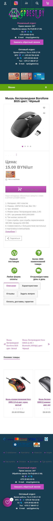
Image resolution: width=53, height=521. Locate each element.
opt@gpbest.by (32, 64)
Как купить (10, 461)
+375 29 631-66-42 (31, 58)
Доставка (34, 461)
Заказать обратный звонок (27, 42)
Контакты (25, 452)
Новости (38, 452)
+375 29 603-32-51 (27, 35)
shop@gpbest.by (32, 37)
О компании (11, 452)
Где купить (47, 461)
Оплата (22, 461)
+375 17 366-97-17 (31, 61)
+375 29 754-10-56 (32, 55)
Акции (49, 452)
